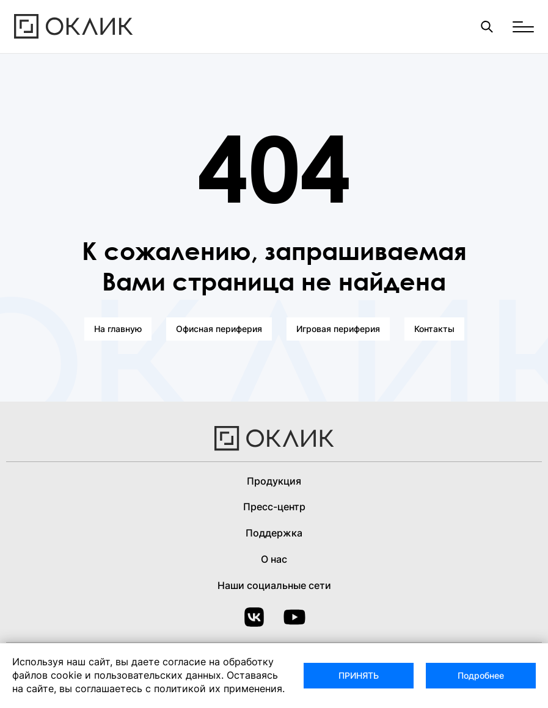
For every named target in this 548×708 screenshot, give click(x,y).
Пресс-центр (274, 506)
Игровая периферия (338, 328)
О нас (274, 559)
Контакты (434, 328)
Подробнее (481, 675)
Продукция (274, 481)
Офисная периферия (219, 328)
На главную (118, 328)
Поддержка (274, 533)
